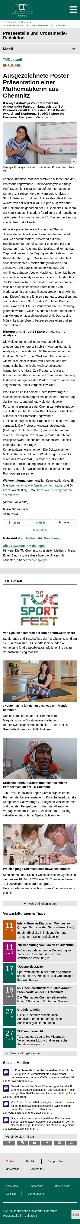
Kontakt (30, 1161)
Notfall (10, 1161)
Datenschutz (62, 1186)
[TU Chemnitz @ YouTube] (71, 1143)
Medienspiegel (37, 560)
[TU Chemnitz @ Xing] (46, 1143)
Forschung (52, 538)
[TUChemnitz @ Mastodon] (59, 1143)
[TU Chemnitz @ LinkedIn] (34, 1143)
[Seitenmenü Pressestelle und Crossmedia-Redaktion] (40, 49)
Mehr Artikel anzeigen (42, 903)
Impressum (36, 1186)
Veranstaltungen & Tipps (24, 913)
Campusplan (55, 1161)
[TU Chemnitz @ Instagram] (22, 1143)
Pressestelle (11, 1215)
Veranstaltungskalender (25, 1053)
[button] (69, 10)
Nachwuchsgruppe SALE (35, 217)
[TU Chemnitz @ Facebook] (9, 1143)
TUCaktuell (12, 60)
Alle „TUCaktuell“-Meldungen (24, 545)
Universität (12, 1169)
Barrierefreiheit (36, 1193)
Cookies (11, 1193)
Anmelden (12, 1186)
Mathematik (34, 538)
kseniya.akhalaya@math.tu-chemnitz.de (35, 485)
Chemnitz (36, 1169)
